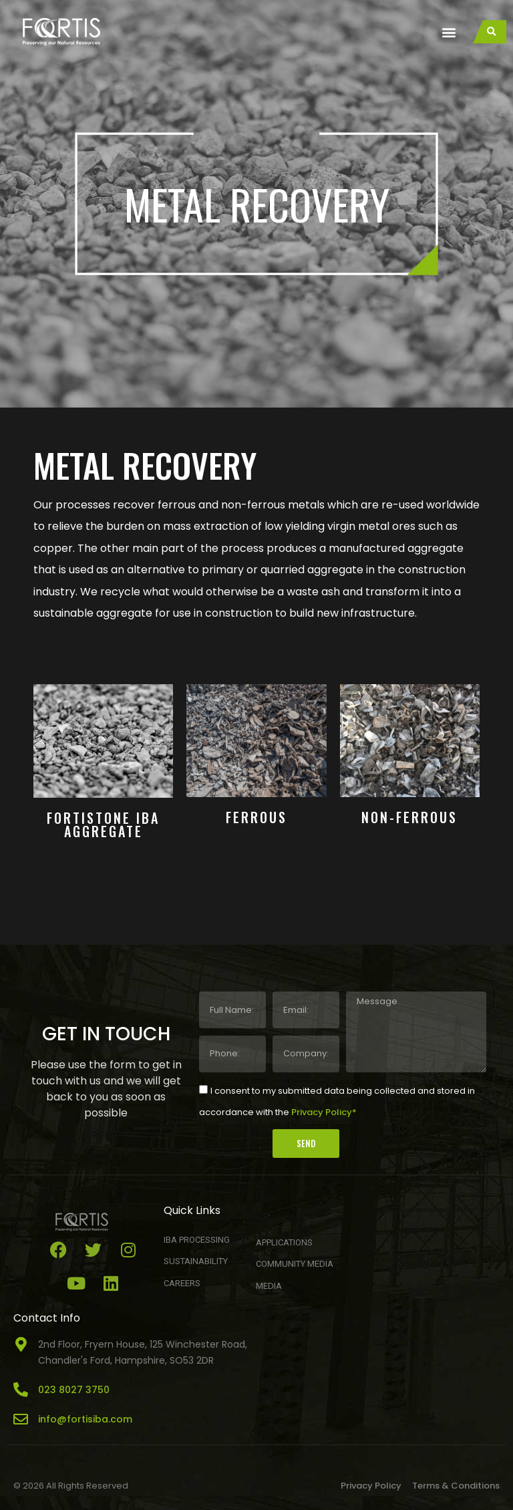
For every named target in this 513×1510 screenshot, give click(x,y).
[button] (449, 32)
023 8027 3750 (74, 1389)
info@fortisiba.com (85, 1419)
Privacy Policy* (324, 1112)
